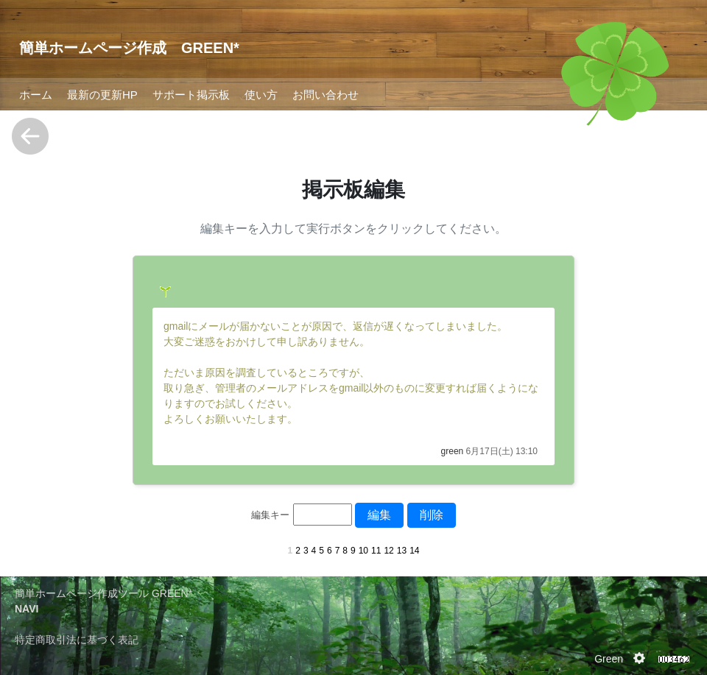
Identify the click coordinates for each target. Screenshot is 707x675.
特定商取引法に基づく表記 (76, 640)
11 (376, 550)
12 (388, 550)
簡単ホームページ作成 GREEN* (129, 48)
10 (363, 550)
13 (402, 550)
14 (414, 550)
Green (608, 659)
